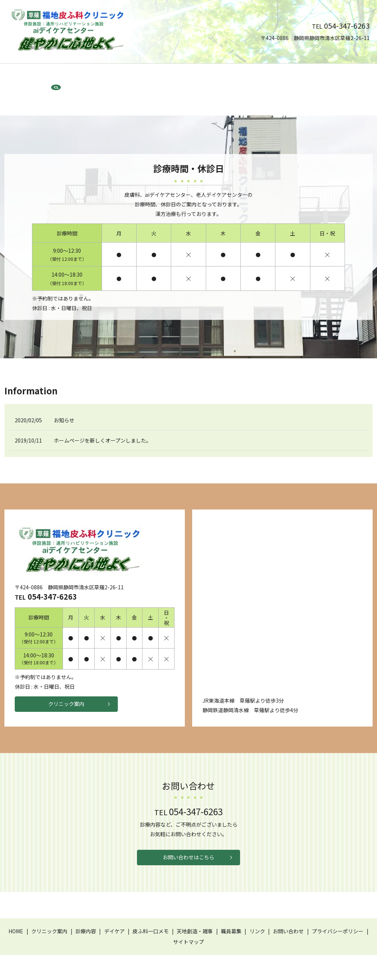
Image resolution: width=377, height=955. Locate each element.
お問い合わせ (308, 76)
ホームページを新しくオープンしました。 (102, 415)
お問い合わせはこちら (188, 834)
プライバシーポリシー (337, 909)
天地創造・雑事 (218, 76)
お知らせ (64, 394)
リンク (278, 76)
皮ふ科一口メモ (174, 76)
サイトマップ (188, 920)
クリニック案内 (76, 76)
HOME (43, 76)
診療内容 (111, 76)
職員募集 (253, 76)
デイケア (139, 76)
